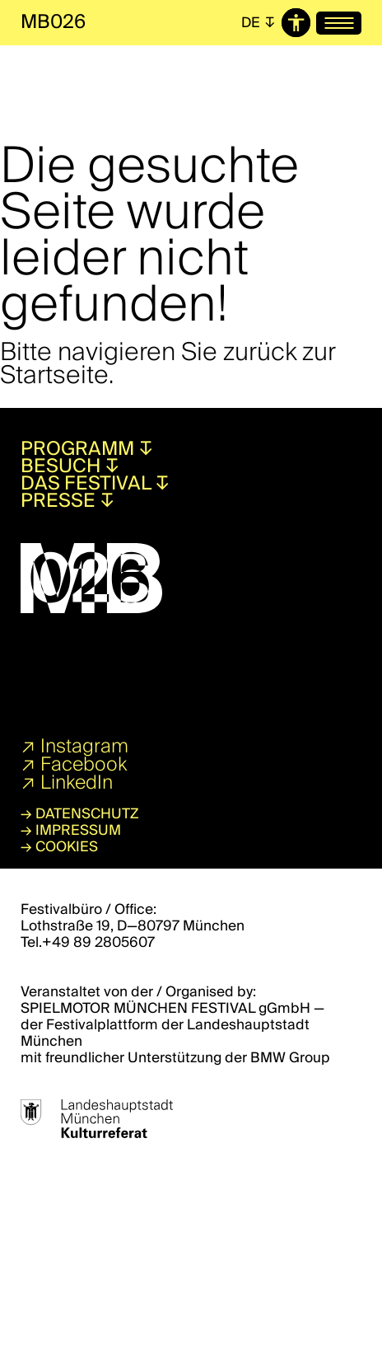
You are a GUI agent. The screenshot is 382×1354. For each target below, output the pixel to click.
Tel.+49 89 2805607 (88, 942)
